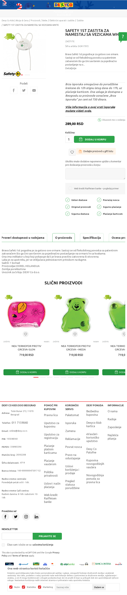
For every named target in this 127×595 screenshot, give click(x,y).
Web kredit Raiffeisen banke (51, 498)
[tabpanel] (24, 51)
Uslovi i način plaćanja (52, 485)
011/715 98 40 (64, 14)
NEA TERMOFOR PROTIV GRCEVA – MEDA (76, 348)
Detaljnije (70, 68)
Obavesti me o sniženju (113, 120)
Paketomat (72, 415)
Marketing (48, 587)
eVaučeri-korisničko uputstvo (92, 438)
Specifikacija (92, 237)
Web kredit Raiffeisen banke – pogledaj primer (96, 188)
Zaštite (80, 20)
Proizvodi (35, 20)
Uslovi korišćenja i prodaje (72, 470)
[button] (72, 152)
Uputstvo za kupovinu (51, 424)
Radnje (112, 419)
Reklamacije (72, 438)
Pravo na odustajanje (72, 456)
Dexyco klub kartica (93, 424)
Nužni (17, 587)
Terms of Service (20, 556)
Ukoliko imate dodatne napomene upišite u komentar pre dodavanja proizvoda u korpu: (93, 163)
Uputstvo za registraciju (51, 436)
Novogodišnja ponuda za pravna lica (95, 479)
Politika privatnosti (51, 474)
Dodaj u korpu (95, 139)
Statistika (31, 587)
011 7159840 (20, 422)
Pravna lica (51, 415)
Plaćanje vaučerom (50, 462)
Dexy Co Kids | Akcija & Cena (15, 20)
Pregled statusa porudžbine (72, 485)
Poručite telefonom (63, 12)
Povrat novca (73, 446)
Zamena (70, 431)
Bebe (44, 20)
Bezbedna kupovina (92, 413)
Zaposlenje (114, 427)
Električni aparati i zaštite (62, 20)
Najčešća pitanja (113, 437)
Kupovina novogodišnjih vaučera (95, 464)
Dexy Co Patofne (91, 450)
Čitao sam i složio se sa (30, 544)
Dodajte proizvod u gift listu (96, 151)
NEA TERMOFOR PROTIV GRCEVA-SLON (26, 348)
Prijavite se (47, 536)
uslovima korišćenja (42, 544)
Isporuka (70, 423)
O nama (112, 411)
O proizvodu (63, 237)
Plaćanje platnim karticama (50, 449)
